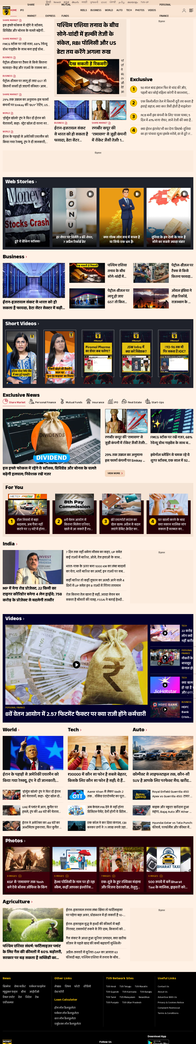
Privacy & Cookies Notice (171, 1003)
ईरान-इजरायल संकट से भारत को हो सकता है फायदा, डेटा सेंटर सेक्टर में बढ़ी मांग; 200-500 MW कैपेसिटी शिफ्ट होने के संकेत (71, 135)
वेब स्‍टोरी (59, 992)
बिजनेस (6, 986)
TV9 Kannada (129, 992)
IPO (22, 10)
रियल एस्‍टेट (9, 997)
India (9, 544)
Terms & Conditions (168, 1013)
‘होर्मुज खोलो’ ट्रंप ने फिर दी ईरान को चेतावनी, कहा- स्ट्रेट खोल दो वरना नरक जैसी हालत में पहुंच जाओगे (41, 794)
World (109, 10)
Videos (152, 10)
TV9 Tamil (111, 997)
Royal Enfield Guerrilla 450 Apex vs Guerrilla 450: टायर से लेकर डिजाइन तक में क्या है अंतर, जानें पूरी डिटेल (172, 794)
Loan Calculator (65, 1000)
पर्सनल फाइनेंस (37, 986)
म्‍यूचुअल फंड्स (10, 992)
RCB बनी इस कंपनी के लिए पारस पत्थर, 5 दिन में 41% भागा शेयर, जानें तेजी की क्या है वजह (166, 118)
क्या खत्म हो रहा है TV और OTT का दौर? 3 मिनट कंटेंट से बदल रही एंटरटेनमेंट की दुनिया (189, 688)
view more (114, 473)
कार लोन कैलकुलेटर (65, 1018)
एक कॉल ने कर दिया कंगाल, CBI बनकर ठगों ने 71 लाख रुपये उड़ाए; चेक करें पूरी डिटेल (107, 825)
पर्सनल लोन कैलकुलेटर (66, 1013)
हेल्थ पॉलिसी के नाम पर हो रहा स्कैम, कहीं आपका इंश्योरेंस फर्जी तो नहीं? (74, 885)
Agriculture (16, 902)
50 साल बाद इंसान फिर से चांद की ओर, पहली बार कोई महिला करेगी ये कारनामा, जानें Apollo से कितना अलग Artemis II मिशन (164, 91)
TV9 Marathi (141, 987)
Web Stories (19, 182)
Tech (129, 10)
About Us (163, 992)
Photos (139, 10)
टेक (37, 997)
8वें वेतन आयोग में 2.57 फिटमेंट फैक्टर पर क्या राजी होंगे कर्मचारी (75, 715)
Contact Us (163, 987)
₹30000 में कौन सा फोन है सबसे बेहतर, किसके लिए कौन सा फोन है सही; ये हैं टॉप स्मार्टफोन (97, 778)
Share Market (10, 39)
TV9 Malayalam (127, 997)
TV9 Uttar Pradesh (131, 1003)
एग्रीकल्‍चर (8, 1002)
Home (13, 10)
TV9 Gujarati (112, 992)
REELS (83, 10)
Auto (119, 10)
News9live (144, 997)
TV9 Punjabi (112, 1003)
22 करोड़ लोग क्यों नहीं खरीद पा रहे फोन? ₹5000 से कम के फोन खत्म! (189, 636)
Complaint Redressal (169, 1008)
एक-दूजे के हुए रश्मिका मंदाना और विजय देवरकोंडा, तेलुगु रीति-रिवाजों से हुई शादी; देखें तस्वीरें (121, 885)
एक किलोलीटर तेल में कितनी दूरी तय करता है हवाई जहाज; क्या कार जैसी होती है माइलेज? (167, 104)
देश (20, 997)
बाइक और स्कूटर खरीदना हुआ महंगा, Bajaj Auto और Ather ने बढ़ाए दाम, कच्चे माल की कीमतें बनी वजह (171, 809)
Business (96, 10)
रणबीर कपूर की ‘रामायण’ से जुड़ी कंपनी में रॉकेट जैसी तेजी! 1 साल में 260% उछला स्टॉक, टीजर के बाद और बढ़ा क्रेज (109, 135)
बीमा (23, 992)
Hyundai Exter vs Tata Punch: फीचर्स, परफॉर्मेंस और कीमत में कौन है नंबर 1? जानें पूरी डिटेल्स (172, 825)
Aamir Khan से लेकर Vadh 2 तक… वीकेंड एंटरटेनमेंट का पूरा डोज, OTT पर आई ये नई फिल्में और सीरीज (105, 794)
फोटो (77, 986)
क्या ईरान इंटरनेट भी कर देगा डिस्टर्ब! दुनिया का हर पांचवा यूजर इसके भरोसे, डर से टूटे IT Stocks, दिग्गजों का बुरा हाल (166, 132)
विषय (68, 986)
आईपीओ (34, 992)
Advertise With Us (167, 997)
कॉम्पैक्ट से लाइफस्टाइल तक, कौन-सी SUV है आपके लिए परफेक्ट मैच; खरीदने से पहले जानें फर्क (162, 778)
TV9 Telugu (125, 987)
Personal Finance (15, 708)
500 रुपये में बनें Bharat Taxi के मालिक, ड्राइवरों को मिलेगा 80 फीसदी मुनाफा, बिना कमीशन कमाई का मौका (168, 885)
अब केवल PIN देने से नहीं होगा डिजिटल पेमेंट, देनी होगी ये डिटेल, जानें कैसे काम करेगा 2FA (106, 809)
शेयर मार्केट (20, 986)
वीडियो (87, 986)
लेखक (57, 986)
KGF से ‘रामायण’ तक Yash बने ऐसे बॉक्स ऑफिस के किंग (27, 885)
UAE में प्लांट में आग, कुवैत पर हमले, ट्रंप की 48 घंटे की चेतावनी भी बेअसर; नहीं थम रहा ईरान (41, 809)
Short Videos (20, 324)
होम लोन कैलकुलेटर (65, 1008)
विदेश (28, 997)
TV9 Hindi (111, 987)
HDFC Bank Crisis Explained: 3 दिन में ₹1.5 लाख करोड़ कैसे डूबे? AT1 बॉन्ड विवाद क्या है (189, 712)
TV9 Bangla (146, 992)
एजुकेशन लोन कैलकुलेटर (67, 1024)
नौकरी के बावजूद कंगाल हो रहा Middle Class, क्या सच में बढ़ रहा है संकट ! (189, 663)
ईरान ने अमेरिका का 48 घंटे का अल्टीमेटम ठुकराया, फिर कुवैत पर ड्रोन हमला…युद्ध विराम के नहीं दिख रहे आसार (42, 825)
